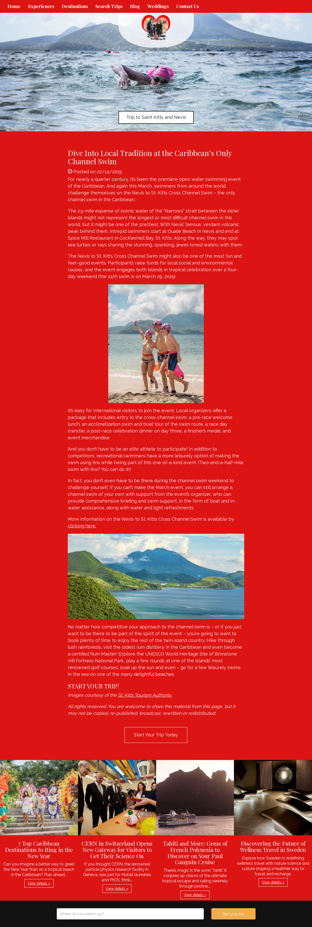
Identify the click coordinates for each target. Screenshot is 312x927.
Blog (135, 6)
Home (14, 6)
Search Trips (108, 6)
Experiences (41, 6)
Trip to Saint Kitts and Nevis (156, 117)
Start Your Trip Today (156, 734)
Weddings (158, 6)
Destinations (75, 6)
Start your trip (233, 914)
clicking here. (82, 525)
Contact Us (187, 6)
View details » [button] (39, 883)
